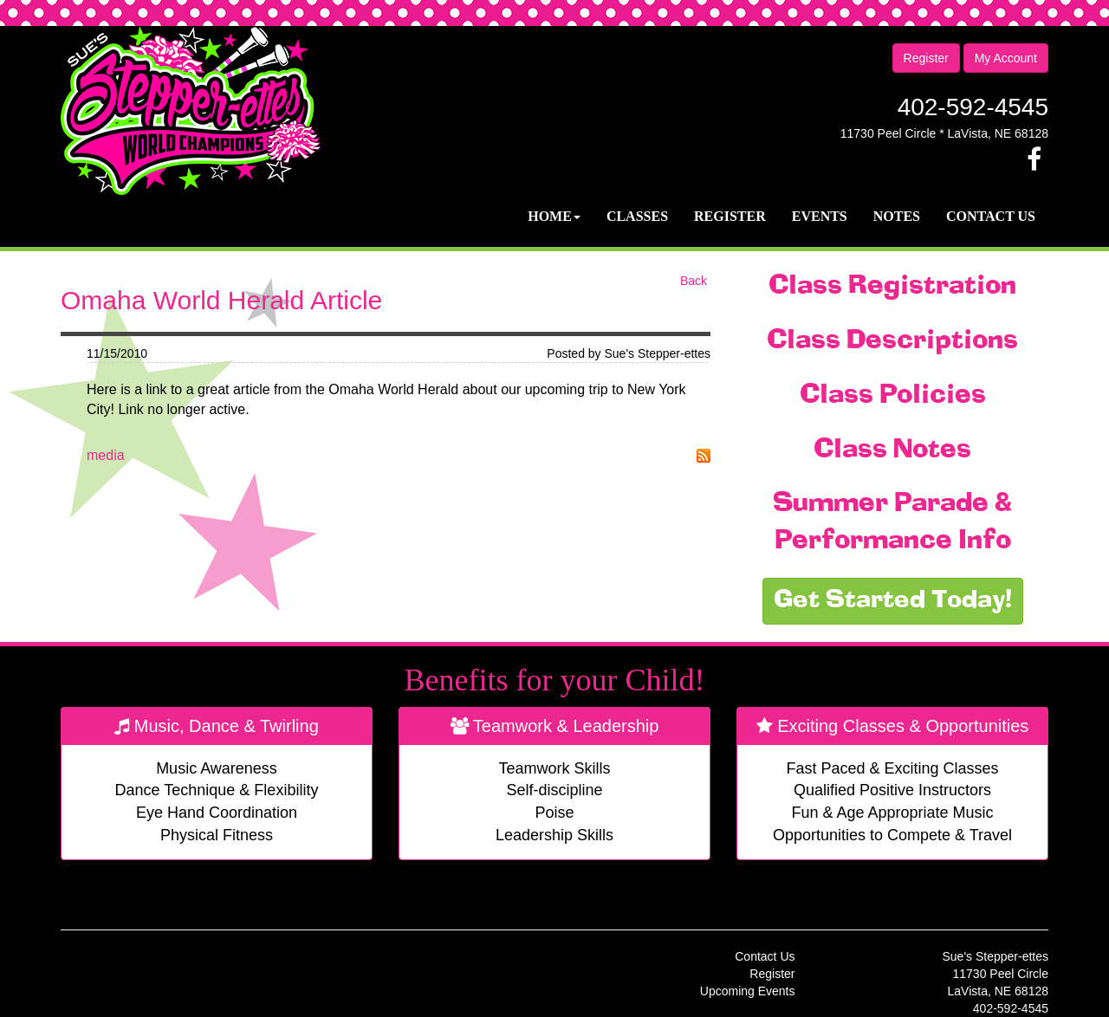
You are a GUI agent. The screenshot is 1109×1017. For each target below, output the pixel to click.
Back (693, 281)
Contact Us (990, 216)
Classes (637, 216)
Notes (896, 216)
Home (554, 216)
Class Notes (892, 450)
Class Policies (893, 396)
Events (819, 216)
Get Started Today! (893, 601)
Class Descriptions (892, 341)
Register (926, 58)
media (106, 455)
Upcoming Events (747, 991)
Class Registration (892, 287)
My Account (1006, 58)
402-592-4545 (973, 107)
